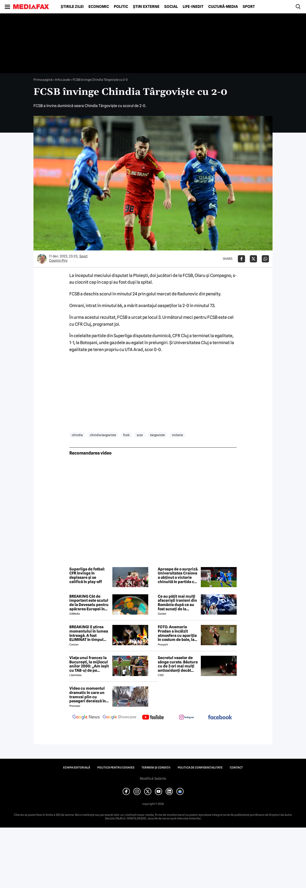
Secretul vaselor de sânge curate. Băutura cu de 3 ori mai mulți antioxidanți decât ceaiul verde (178, 664)
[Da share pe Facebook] (241, 258)
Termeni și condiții (156, 767)
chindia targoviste (103, 435)
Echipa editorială (76, 767)
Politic (121, 7)
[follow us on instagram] (186, 717)
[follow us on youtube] (153, 717)
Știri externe (146, 7)
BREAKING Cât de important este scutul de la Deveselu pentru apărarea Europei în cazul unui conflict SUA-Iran (89, 602)
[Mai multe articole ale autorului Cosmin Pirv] (42, 259)
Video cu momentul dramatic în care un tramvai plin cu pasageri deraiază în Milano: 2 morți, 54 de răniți (88, 694)
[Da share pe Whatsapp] (265, 258)
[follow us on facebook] (220, 717)
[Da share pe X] (253, 258)
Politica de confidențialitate (200, 767)
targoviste (157, 435)
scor (140, 435)
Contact (236, 767)
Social (171, 7)
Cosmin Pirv (58, 260)
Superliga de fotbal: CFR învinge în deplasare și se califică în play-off (87, 575)
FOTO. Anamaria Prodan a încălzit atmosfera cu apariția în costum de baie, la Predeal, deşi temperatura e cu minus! (177, 633)
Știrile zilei (72, 7)
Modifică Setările (153, 778)
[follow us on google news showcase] (119, 717)
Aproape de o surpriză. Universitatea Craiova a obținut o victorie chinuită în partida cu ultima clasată (178, 575)
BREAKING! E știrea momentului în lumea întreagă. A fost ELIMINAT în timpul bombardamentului (88, 633)
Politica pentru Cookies (115, 767)
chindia (77, 435)
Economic (98, 7)
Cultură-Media (223, 7)
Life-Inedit (193, 7)
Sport (249, 7)
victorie (177, 435)
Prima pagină (42, 79)
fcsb (126, 435)
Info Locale (62, 79)
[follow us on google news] (86, 717)
